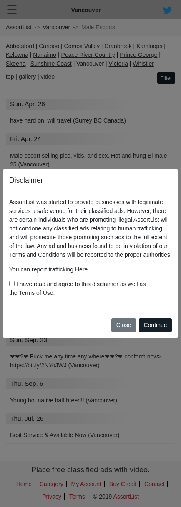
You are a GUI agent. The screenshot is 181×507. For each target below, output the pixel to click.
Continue (155, 325)
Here (81, 269)
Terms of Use (36, 292)
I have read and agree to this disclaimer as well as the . (77, 288)
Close (123, 325)
